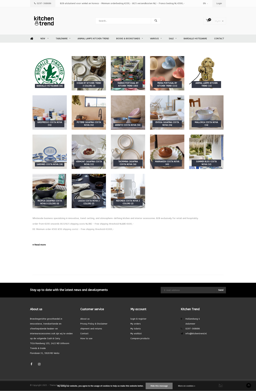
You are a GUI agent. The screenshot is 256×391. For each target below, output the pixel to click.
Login (219, 3)
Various (156, 38)
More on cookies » (186, 386)
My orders (135, 323)
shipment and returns (91, 328)
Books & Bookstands (129, 38)
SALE (172, 38)
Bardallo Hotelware (195, 38)
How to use (86, 338)
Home (32, 39)
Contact (219, 38)
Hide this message (159, 386)
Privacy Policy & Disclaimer (93, 323)
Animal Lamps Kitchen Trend (93, 38)
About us (85, 319)
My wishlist (136, 333)
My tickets (135, 328)
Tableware (63, 38)
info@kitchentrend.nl (196, 333)
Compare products (140, 338)
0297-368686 (42, 3)
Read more (39, 244)
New (44, 38)
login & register (138, 319)
